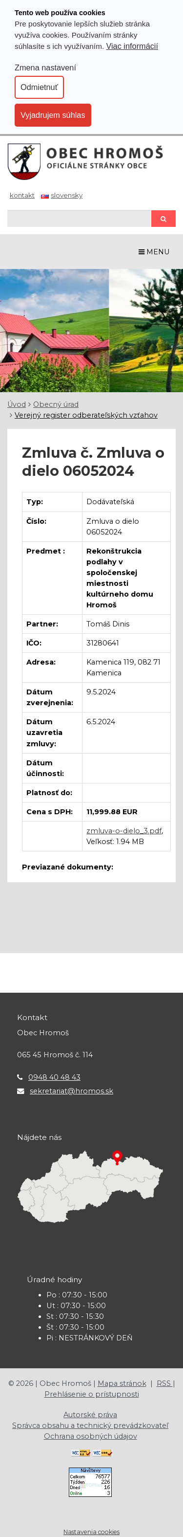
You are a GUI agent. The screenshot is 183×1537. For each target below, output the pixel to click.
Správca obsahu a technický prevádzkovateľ (90, 1425)
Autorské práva (90, 1414)
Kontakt (22, 195)
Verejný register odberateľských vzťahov (86, 415)
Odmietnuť (39, 87)
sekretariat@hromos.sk (71, 1091)
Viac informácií (132, 46)
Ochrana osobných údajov (90, 1436)
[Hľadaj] (79, 218)
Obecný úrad (56, 404)
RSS (165, 1383)
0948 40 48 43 (54, 1077)
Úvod (16, 404)
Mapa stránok (122, 1383)
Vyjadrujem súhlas (52, 115)
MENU (154, 251)
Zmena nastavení (45, 67)
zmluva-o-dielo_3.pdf (124, 830)
